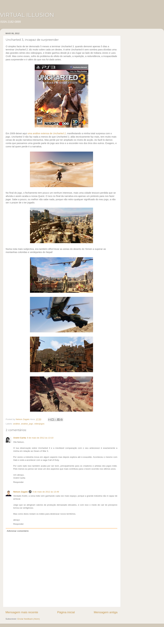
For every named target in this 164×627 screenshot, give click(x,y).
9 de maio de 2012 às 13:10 (40, 438)
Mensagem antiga (105, 612)
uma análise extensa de (47, 133)
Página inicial (66, 612)
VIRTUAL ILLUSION (27, 14)
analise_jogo (27, 424)
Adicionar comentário (18, 531)
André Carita (19, 438)
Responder (18, 482)
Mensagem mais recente (22, 612)
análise (16, 424)
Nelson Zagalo (20, 492)
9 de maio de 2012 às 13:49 (45, 492)
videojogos (39, 424)
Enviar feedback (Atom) (29, 619)
